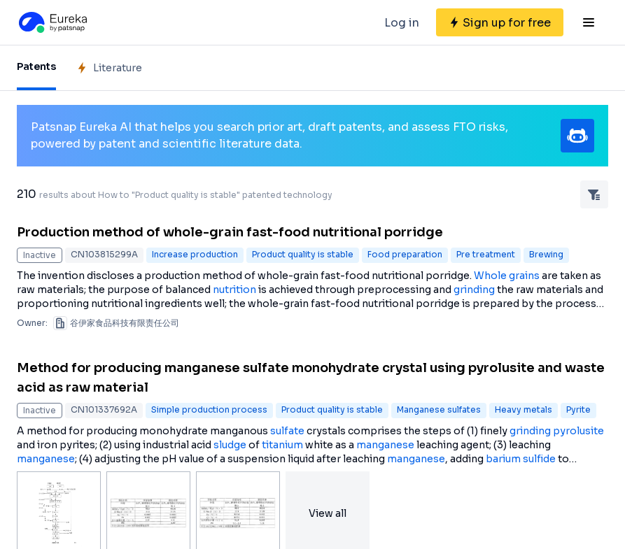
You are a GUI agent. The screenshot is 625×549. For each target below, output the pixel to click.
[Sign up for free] (499, 22)
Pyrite (578, 409)
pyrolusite (578, 431)
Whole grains (507, 275)
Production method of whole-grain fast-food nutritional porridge (230, 232)
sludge (229, 445)
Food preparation (404, 254)
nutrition (234, 289)
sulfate (287, 431)
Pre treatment (485, 254)
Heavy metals (523, 409)
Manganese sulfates (439, 409)
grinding (474, 289)
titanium (282, 445)
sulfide (539, 458)
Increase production (195, 254)
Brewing (546, 254)
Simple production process (209, 409)
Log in (401, 22)
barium (503, 458)
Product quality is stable (302, 254)
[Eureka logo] (52, 22)
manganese (385, 445)
